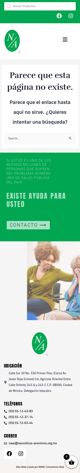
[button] (65, 39)
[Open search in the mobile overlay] (40, 6)
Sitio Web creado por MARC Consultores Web (40, 467)
